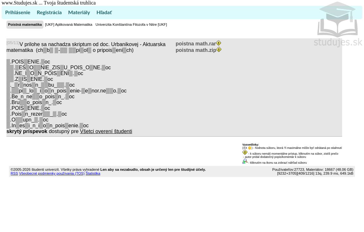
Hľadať (104, 12)
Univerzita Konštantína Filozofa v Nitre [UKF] (131, 24)
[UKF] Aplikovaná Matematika (68, 24)
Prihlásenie (17, 12)
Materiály (79, 12)
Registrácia (49, 12)
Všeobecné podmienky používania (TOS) (52, 173)
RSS (14, 173)
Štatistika (93, 173)
